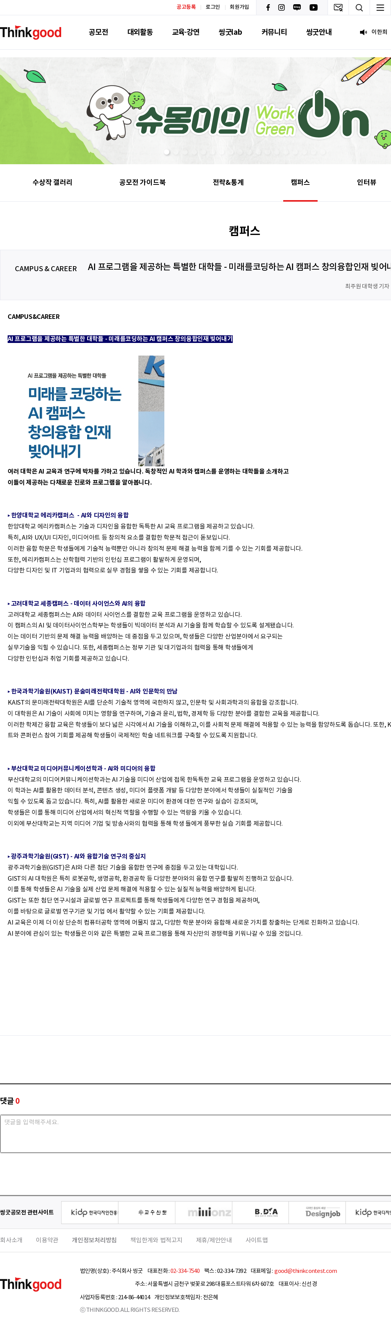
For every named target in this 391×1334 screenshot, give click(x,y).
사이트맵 (256, 1240)
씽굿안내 (319, 32)
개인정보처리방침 (94, 1240)
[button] (166, 152)
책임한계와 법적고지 (156, 1240)
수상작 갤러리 (52, 182)
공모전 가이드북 (142, 182)
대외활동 (140, 32)
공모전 (98, 32)
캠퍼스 (300, 182)
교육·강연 (186, 32)
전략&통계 (228, 182)
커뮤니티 (274, 32)
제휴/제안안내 (214, 1240)
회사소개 (11, 1240)
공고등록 (186, 7)
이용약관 (47, 1240)
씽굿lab (230, 32)
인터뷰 (366, 182)
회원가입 (239, 7)
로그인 (213, 7)
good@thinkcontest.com (305, 1271)
